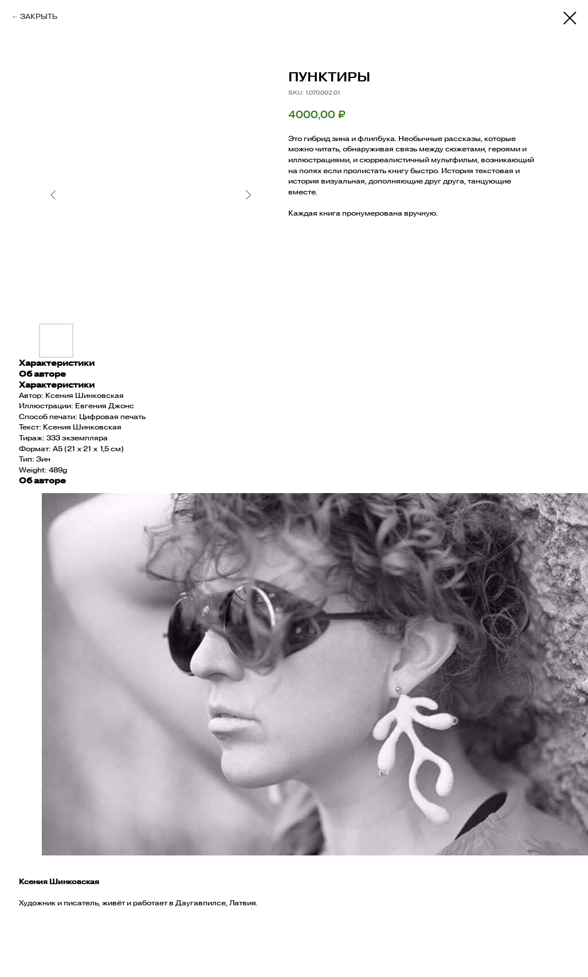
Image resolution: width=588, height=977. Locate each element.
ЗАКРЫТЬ (38, 16)
